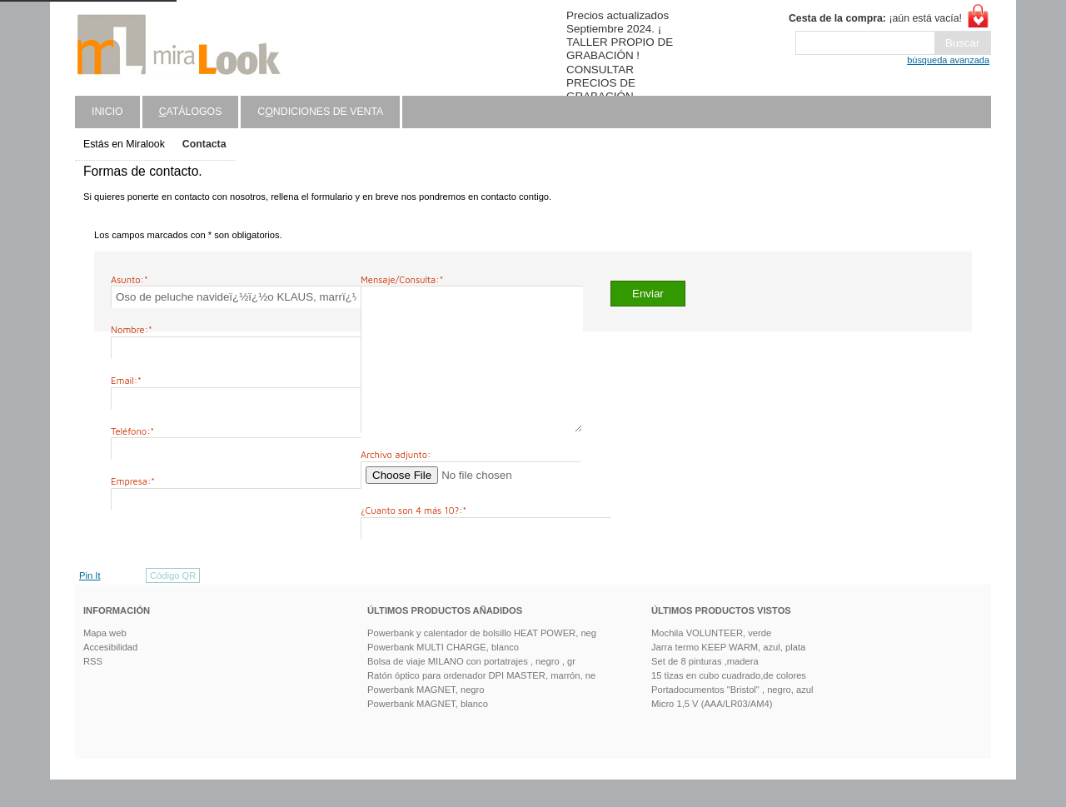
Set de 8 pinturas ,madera (705, 689)
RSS (92, 689)
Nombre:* (131, 329)
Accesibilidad (110, 675)
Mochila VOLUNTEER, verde (711, 660)
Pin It (90, 603)
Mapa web (105, 660)
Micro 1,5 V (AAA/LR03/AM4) (712, 731)
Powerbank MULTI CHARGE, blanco (443, 675)
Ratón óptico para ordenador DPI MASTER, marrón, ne (481, 703)
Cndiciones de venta (320, 111)
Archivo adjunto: (396, 481)
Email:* (126, 380)
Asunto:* (129, 279)
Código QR (173, 603)
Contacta (204, 144)
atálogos (190, 111)
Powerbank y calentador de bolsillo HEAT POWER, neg (481, 660)
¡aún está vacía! (875, 18)
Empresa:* (133, 481)
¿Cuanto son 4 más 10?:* (413, 537)
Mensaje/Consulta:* (402, 279)
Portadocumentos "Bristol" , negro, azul (732, 717)
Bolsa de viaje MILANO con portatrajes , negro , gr (471, 689)
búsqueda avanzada (948, 60)
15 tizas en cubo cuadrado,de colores (728, 703)
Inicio (107, 111)
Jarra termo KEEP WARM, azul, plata (728, 675)
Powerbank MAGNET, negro (426, 717)
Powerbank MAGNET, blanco (427, 731)
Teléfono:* (132, 431)
